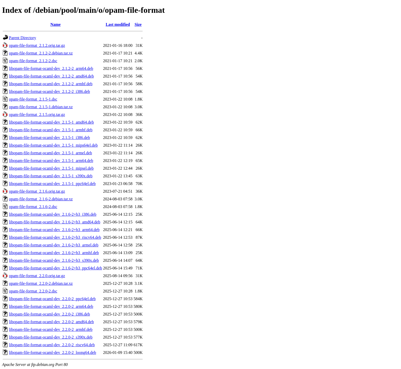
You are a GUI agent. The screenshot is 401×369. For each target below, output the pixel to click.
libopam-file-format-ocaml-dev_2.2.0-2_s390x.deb (51, 337)
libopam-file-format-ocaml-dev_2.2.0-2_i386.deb (49, 314)
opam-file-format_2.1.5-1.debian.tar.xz (41, 107)
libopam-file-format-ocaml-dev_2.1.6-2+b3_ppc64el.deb (55, 268)
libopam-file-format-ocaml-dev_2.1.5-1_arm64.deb (51, 160)
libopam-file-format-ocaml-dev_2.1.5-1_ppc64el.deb (52, 183)
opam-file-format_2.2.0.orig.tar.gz (37, 276)
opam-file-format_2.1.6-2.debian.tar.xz (41, 199)
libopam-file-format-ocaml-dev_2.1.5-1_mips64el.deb (53, 145)
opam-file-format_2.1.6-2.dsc (33, 206)
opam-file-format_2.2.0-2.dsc (33, 291)
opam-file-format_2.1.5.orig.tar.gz (37, 114)
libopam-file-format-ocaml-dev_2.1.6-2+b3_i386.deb (52, 214)
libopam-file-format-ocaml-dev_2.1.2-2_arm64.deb (51, 68)
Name (55, 24)
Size (138, 24)
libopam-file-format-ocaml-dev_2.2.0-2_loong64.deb (52, 352)
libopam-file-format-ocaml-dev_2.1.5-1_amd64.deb (51, 122)
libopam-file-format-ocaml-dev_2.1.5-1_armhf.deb (51, 130)
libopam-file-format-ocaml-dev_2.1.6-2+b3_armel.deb (53, 245)
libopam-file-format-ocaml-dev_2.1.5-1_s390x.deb (51, 176)
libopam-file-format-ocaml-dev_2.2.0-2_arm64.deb (51, 306)
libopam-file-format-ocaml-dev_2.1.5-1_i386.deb (49, 137)
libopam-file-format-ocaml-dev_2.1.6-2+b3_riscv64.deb (55, 237)
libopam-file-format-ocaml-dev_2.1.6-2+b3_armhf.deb (54, 253)
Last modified (118, 24)
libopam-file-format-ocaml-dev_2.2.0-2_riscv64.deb (52, 345)
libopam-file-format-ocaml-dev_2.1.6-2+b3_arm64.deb (54, 229)
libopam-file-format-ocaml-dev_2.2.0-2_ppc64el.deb (52, 299)
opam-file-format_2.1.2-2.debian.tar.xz (41, 53)
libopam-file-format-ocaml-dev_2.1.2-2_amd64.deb (51, 76)
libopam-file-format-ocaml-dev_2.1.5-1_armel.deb (50, 153)
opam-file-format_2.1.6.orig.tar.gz (37, 191)
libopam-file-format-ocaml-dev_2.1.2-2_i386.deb (49, 91)
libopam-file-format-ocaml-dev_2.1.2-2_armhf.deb (51, 84)
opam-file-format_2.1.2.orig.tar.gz (37, 45)
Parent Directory (22, 38)
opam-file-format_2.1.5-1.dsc (33, 99)
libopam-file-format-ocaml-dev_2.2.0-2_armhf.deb (51, 329)
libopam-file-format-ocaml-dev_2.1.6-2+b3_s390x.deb (54, 260)
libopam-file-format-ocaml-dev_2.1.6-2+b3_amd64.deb (54, 222)
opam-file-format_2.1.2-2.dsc (33, 61)
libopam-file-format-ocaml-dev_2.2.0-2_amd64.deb (51, 322)
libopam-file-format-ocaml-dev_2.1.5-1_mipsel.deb (51, 168)
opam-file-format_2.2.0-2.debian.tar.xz (41, 283)
